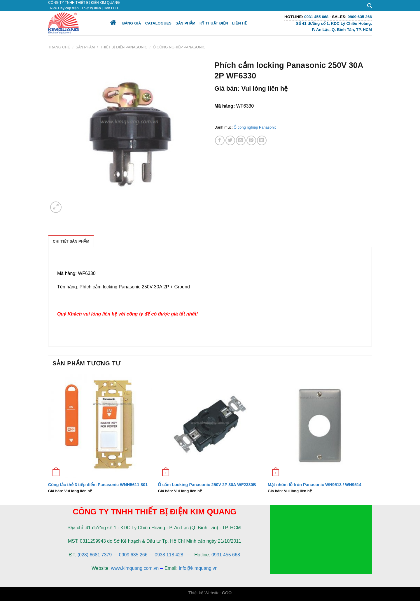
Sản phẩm (185, 23)
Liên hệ (239, 23)
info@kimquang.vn (198, 568)
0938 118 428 (169, 554)
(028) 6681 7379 (95, 554)
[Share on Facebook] (220, 140)
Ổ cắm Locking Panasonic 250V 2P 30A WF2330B (207, 484)
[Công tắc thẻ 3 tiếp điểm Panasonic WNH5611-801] (100, 426)
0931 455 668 (225, 554)
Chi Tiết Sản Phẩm (71, 241)
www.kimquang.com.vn (135, 568)
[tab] (71, 241)
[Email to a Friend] (241, 140)
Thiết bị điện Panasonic (123, 47)
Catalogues (158, 23)
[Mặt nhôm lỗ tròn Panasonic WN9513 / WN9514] (320, 426)
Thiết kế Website (204, 593)
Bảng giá (131, 23)
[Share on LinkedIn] (262, 140)
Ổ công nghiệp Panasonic (179, 47)
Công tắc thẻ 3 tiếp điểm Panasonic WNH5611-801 (98, 484)
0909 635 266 (133, 554)
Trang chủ (59, 47)
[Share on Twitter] (230, 140)
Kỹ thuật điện (214, 23)
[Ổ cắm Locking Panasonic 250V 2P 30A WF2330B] (210, 426)
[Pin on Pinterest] (251, 140)
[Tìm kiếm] (369, 5)
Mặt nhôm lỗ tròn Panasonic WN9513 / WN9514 (314, 484)
